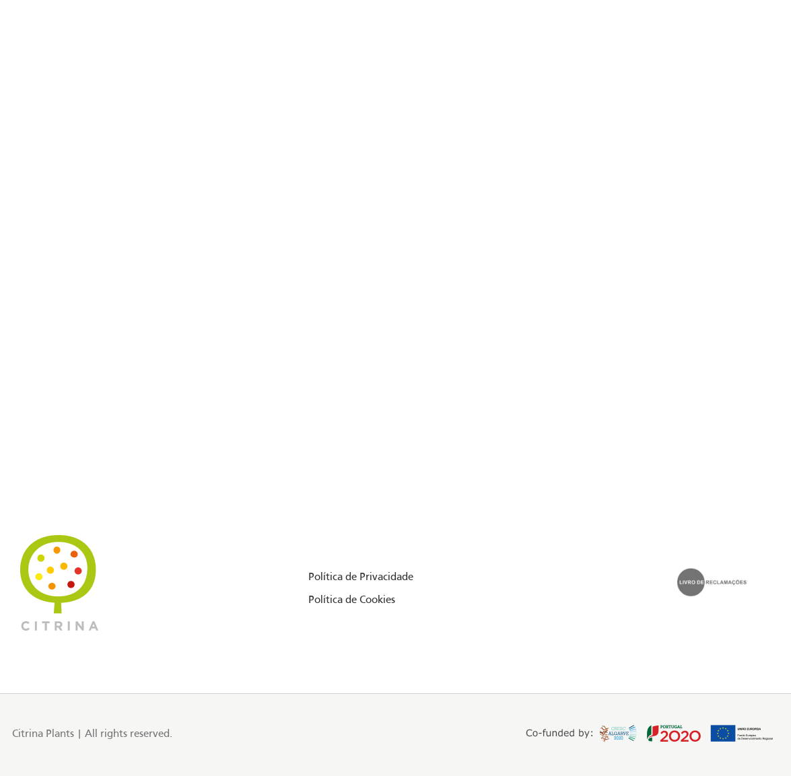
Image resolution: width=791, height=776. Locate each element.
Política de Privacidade (360, 577)
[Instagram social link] (65, 70)
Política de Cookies (351, 600)
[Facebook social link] (47, 70)
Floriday (118, 69)
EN (714, 69)
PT (728, 69)
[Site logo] (395, 70)
